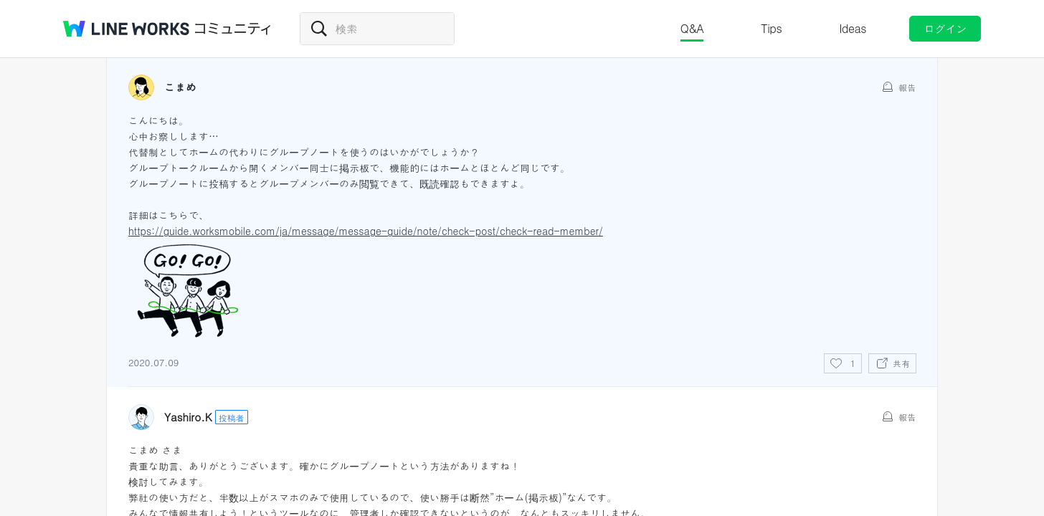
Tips (771, 28)
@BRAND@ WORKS (126, 29)
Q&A (692, 28)
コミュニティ (233, 28)
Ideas (852, 28)
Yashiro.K (188, 417)
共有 (901, 363)
